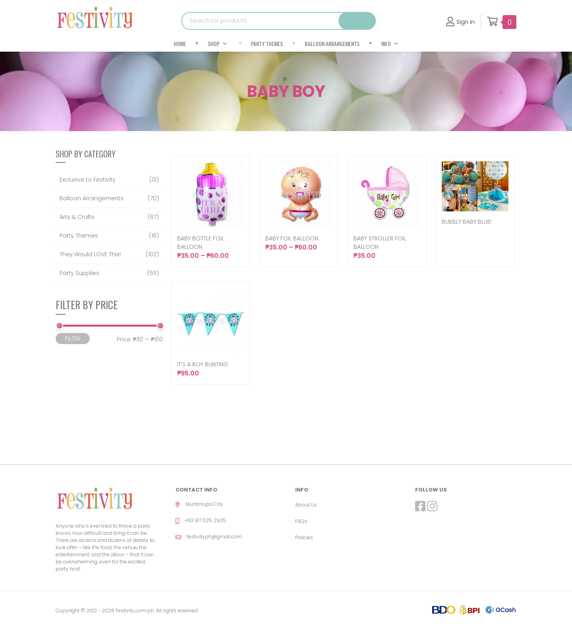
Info (390, 43)
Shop (218, 43)
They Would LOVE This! (90, 254)
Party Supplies (79, 273)
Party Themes (267, 43)
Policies (304, 537)
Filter (72, 339)
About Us (306, 504)
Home (180, 43)
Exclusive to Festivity (88, 180)
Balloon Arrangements (332, 43)
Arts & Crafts (77, 217)
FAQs (301, 521)
